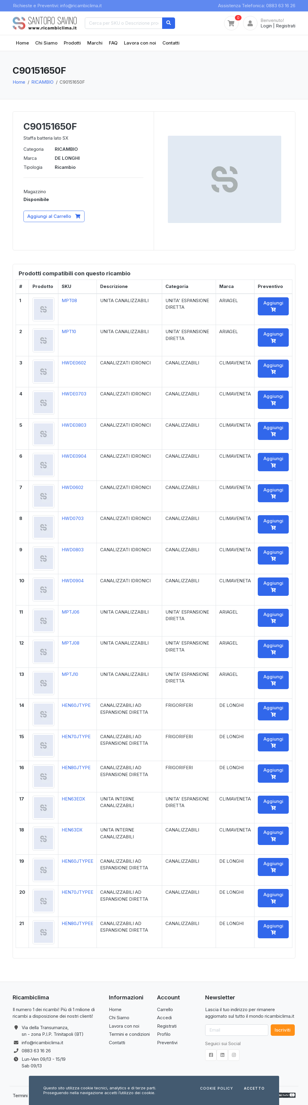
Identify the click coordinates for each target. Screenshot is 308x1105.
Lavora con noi (140, 43)
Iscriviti (283, 1030)
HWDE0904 (74, 456)
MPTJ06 (70, 612)
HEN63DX (72, 830)
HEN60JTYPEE (77, 861)
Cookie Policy (216, 1089)
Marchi (95, 43)
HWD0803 (73, 549)
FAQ (113, 43)
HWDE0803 (74, 425)
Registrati (285, 26)
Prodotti (72, 43)
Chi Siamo (46, 43)
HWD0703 (73, 518)
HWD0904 (73, 580)
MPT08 (69, 300)
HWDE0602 (74, 363)
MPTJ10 (70, 674)
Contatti (171, 43)
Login (266, 26)
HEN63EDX (73, 799)
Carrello (165, 1009)
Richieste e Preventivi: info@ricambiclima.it (57, 5)
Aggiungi (273, 306)
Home (22, 43)
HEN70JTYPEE (77, 892)
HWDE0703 (74, 394)
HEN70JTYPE (76, 736)
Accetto (254, 1089)
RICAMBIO (42, 82)
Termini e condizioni (129, 1034)
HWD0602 (72, 487)
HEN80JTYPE (76, 767)
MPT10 (69, 331)
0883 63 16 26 (36, 1051)
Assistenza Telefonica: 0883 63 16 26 (256, 5)
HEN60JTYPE (76, 705)
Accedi (164, 1017)
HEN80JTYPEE (77, 923)
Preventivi (167, 1042)
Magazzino (34, 191)
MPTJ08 (70, 643)
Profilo (164, 1034)
